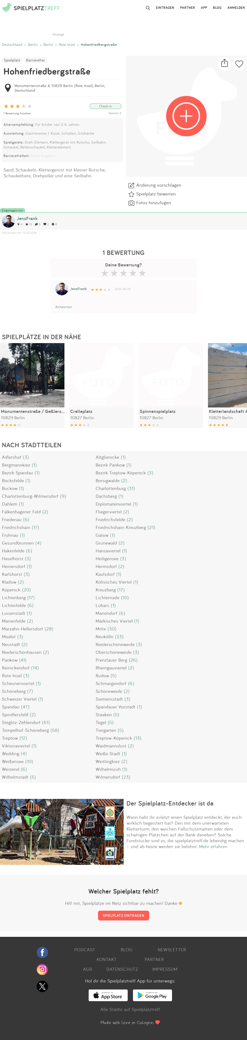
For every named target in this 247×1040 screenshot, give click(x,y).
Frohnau (10, 535)
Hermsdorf (106, 566)
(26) (133, 660)
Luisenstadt (13, 613)
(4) (38, 543)
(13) (137, 738)
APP (204, 8)
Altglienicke (107, 457)
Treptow (10, 738)
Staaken (104, 714)
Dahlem (9, 504)
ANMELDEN (236, 8)
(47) (25, 707)
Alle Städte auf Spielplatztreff (130, 1009)
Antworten (63, 306)
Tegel (101, 722)
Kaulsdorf (105, 574)
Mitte (101, 629)
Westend (10, 769)
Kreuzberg (106, 590)
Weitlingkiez (108, 761)
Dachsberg (106, 496)
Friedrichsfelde (110, 519)
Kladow (9, 582)
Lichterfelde (14, 605)
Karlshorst (12, 574)
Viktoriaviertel (16, 746)
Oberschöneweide (114, 652)
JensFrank (27, 218)
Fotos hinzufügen (153, 202)
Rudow (102, 675)
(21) (151, 527)
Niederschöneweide (115, 644)
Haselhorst (12, 558)
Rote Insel (67, 44)
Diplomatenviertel (113, 504)
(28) (49, 629)
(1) (123, 457)
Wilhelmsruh (108, 769)
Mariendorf (107, 613)
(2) (124, 480)
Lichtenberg (14, 597)
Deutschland (12, 44)
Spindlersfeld (15, 714)
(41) (23, 660)
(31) (131, 488)
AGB (87, 969)
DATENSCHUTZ (122, 969)
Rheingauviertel (111, 668)
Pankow (10, 660)
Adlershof (11, 457)
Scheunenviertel (18, 683)
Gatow (102, 535)
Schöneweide (109, 691)
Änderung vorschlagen (158, 185)
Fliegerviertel (109, 512)
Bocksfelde (13, 480)
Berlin (33, 44)
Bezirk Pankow (110, 465)
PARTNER (187, 8)
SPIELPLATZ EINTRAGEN (123, 915)
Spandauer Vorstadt (116, 707)
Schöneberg (14, 691)
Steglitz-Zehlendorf (21, 722)
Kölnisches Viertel (114, 582)
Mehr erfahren (213, 846)
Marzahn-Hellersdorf (22, 629)
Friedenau (12, 519)
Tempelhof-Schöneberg (25, 730)
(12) (23, 738)
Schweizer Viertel (19, 699)
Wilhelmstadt (15, 777)
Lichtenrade (107, 597)
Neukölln (104, 636)
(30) (112, 629)
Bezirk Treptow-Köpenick (121, 473)
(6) (26, 519)
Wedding (10, 753)
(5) (114, 675)
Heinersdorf (13, 566)
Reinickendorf (16, 668)
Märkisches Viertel (114, 621)
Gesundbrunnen (18, 543)
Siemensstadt (109, 699)
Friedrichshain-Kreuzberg (121, 527)
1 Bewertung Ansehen (17, 113)
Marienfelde (14, 621)
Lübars (102, 605)
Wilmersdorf (108, 777)
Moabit (9, 636)
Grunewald (106, 543)
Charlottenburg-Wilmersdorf (30, 496)
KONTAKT (107, 959)
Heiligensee (107, 558)
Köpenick (11, 590)
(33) (119, 636)
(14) (35, 668)
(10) (125, 597)
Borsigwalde (108, 480)
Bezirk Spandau (17, 473)
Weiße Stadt (108, 753)
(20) (26, 590)
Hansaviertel (108, 551)
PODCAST (84, 949)
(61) (46, 722)
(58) (55, 730)
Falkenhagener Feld (21, 512)
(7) (30, 691)
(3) (26, 457)
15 (28, 224)
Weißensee (13, 761)
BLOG (217, 8)
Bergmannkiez (16, 465)
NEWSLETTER (172, 949)
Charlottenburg (111, 488)
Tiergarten (106, 730)
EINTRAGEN (165, 8)
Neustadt (11, 644)
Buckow (10, 488)
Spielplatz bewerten (156, 194)
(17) (35, 527)
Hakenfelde (13, 551)
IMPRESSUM (164, 969)
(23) (126, 777)
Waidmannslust (111, 746)
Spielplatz (12, 60)
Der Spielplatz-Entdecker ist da (170, 803)
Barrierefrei (35, 60)
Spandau (11, 707)
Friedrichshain (16, 527)
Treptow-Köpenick (114, 738)
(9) (63, 496)
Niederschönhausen (22, 652)
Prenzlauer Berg (111, 660)
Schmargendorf (111, 683)
